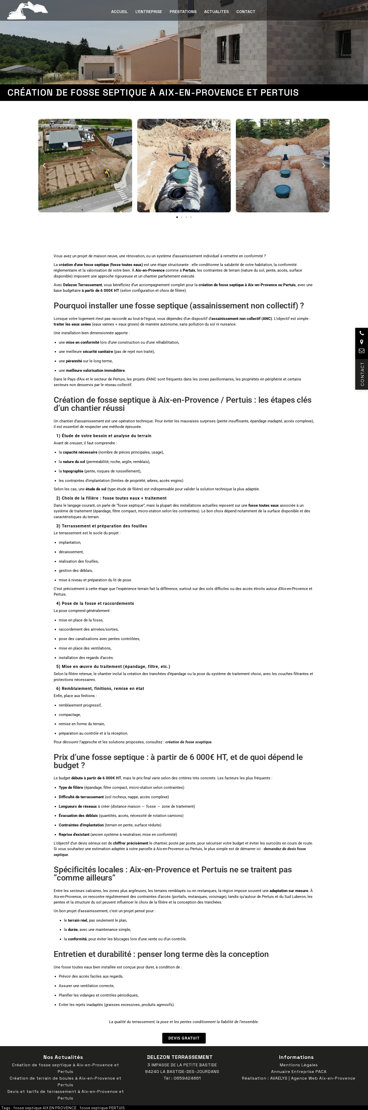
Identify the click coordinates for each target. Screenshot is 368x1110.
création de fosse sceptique (188, 742)
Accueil (119, 11)
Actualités (216, 11)
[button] (44, 165)
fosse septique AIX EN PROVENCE (45, 1107)
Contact (246, 11)
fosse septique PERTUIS (102, 1107)
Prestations (183, 11)
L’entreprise (148, 11)
